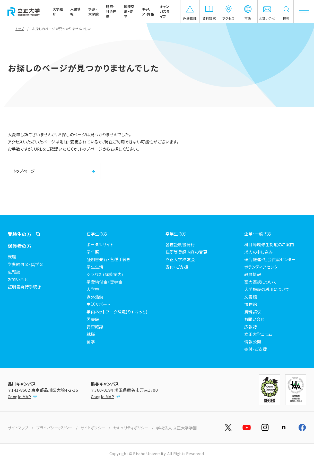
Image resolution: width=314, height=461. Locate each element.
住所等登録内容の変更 (186, 252)
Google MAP (22, 396)
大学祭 (92, 289)
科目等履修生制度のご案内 (269, 244)
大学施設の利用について (267, 289)
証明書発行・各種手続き (108, 259)
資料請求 (252, 312)
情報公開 (252, 341)
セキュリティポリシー (131, 427)
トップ (19, 28)
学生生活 (94, 267)
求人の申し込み (258, 252)
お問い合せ (18, 279)
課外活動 (94, 297)
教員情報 (252, 274)
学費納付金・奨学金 (26, 264)
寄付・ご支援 (176, 267)
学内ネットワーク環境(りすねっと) (116, 312)
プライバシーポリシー (54, 427)
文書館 (250, 297)
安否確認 (94, 326)
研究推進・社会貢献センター (270, 259)
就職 (12, 257)
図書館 (92, 319)
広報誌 (14, 272)
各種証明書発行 (180, 244)
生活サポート (98, 304)
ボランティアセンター (263, 267)
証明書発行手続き (24, 287)
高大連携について (260, 282)
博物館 (250, 304)
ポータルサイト (99, 244)
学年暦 (92, 252)
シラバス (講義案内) (104, 274)
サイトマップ (18, 427)
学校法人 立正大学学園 (176, 427)
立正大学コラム (258, 334)
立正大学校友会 (180, 259)
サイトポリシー (93, 427)
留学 (90, 341)
